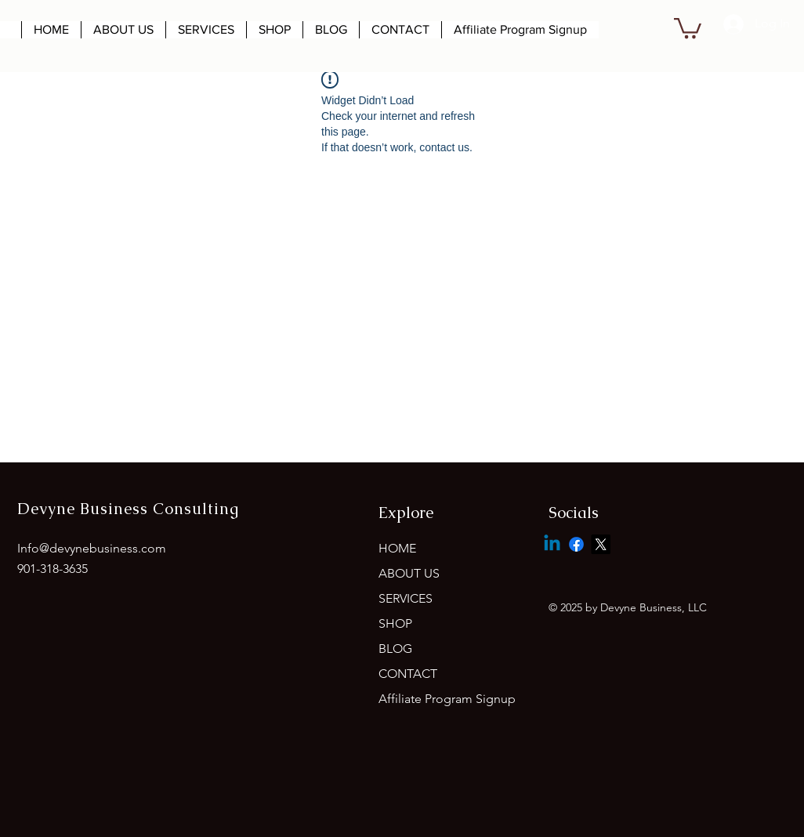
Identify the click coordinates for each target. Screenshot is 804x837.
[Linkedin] (552, 544)
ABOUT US (409, 573)
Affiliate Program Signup (447, 698)
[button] (687, 27)
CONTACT (407, 673)
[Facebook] (576, 544)
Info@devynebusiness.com (91, 548)
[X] (600, 544)
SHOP (395, 623)
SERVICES (405, 598)
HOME (397, 548)
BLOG (395, 648)
